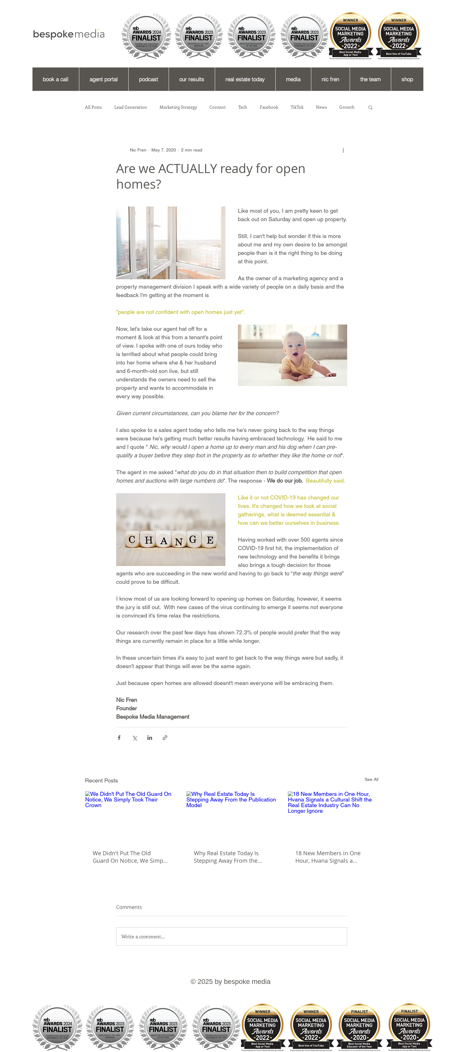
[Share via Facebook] (119, 738)
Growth (347, 107)
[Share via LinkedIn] (150, 738)
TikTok (297, 107)
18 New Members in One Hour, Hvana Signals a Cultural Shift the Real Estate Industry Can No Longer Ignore (332, 856)
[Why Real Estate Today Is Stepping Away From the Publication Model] (231, 816)
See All (371, 779)
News (321, 107)
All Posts (93, 107)
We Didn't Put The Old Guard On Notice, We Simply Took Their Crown (130, 856)
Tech (242, 107)
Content (217, 107)
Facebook (269, 107)
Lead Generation (130, 107)
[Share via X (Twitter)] (134, 738)
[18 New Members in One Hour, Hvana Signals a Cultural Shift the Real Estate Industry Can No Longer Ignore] (333, 816)
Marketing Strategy (178, 107)
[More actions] (343, 150)
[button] (370, 107)
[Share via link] (165, 738)
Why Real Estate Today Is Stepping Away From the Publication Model (226, 856)
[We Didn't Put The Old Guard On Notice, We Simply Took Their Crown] (130, 816)
